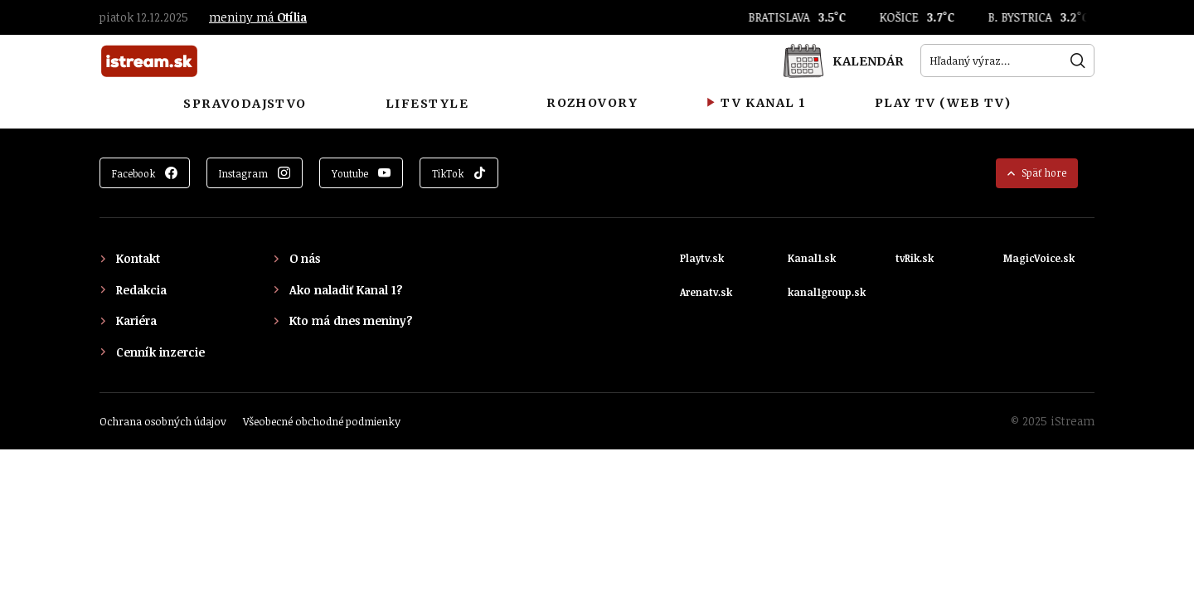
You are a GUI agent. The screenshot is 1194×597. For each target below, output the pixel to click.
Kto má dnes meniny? (351, 320)
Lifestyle (427, 103)
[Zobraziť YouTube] (361, 173)
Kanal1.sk (812, 258)
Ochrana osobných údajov (163, 421)
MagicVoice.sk (1039, 258)
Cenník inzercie (160, 352)
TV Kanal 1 (755, 102)
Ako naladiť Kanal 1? (346, 290)
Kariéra (136, 320)
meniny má (258, 17)
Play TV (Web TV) (943, 102)
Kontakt (138, 258)
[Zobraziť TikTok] (459, 173)
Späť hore (1036, 172)
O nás (304, 258)
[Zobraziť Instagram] (254, 173)
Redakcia (141, 290)
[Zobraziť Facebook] (145, 173)
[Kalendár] (843, 60)
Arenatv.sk (706, 291)
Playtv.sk (702, 258)
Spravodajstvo (245, 103)
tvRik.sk (915, 258)
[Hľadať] (1077, 60)
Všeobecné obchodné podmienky (321, 421)
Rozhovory (592, 102)
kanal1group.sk (827, 291)
